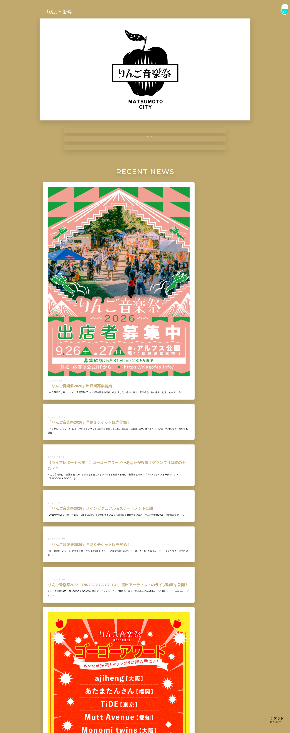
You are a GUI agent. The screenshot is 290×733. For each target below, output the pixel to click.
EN (284, 11)
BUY (135, 690)
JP (284, 6)
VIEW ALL (145, 491)
